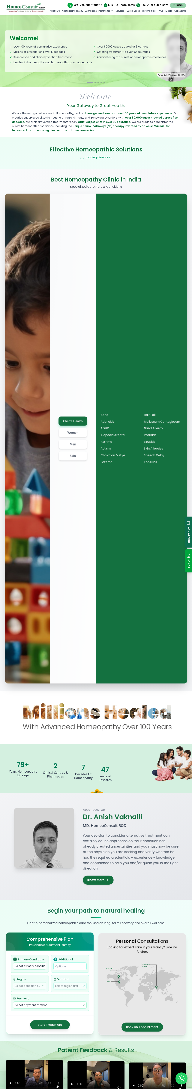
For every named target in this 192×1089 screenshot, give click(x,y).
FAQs (160, 10)
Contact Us (180, 10)
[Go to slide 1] (90, 82)
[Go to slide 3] (98, 82)
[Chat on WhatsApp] (182, 1078)
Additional (63, 962)
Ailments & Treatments (99, 10)
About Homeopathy (72, 10)
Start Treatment (50, 1027)
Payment (21, 1001)
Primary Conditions (29, 962)
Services (120, 10)
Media (168, 10)
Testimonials (148, 10)
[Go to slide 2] (95, 82)
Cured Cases (133, 10)
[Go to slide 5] (104, 82)
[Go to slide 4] (101, 82)
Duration (61, 982)
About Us (55, 10)
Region (19, 982)
